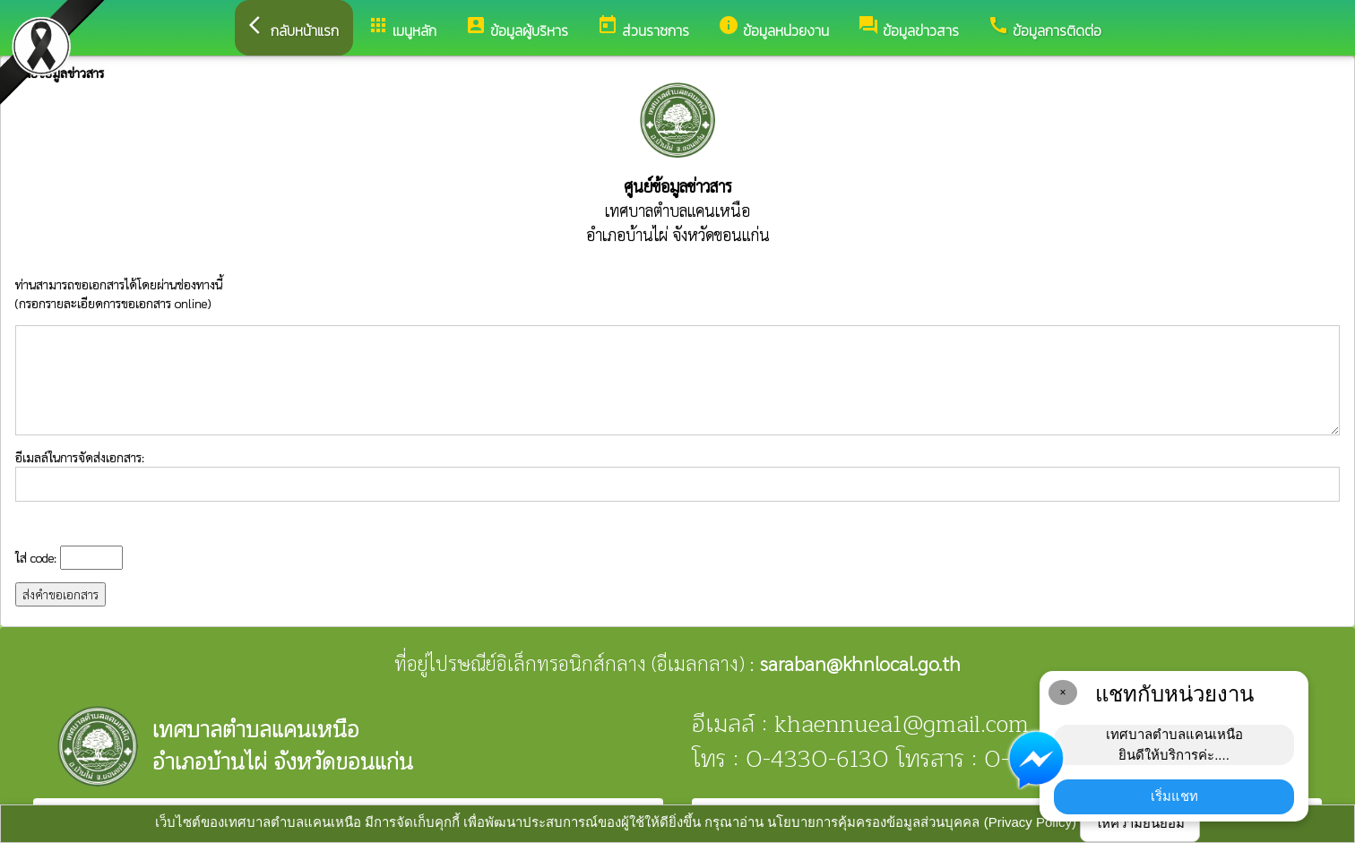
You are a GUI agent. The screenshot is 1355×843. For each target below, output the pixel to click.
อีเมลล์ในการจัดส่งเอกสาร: (677, 475)
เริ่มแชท (1174, 796)
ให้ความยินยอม (1140, 822)
